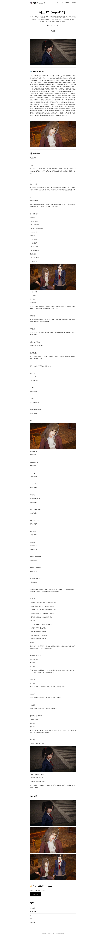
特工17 (32, 915)
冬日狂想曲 (33, 911)
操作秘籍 (67, 2)
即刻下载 (74, 2)
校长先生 (32, 922)
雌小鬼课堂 (33, 908)
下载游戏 (35, 894)
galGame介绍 (59, 2)
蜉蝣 (31, 919)
